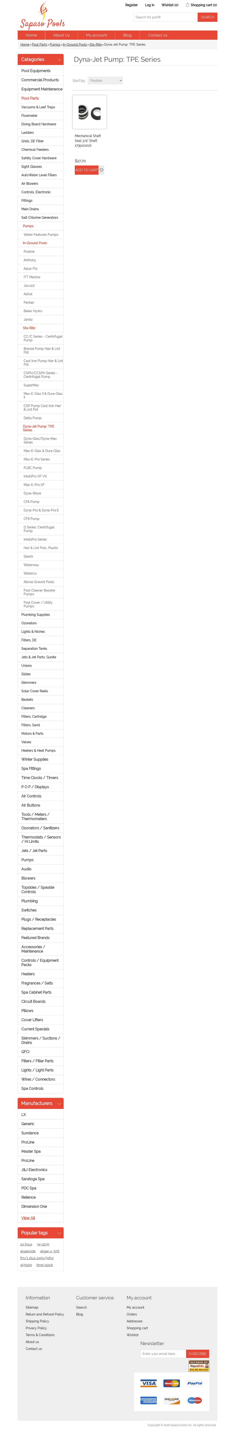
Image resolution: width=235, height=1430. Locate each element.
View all (28, 1218)
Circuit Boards (33, 1001)
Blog (127, 35)
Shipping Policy (37, 1321)
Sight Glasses (31, 166)
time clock (44, 1265)
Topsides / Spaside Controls (37, 889)
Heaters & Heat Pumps (38, 750)
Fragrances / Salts (37, 983)
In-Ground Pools (75, 44)
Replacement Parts (37, 928)
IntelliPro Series (35, 539)
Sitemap (32, 1307)
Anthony (30, 260)
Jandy (28, 319)
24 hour (26, 1244)
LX (23, 1115)
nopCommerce (44, 1425)
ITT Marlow (32, 277)
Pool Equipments (35, 71)
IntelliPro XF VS (35, 476)
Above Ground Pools (39, 582)
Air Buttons (30, 805)
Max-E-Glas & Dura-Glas (42, 451)
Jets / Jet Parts (34, 851)
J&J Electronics (34, 1170)
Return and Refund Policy (45, 1314)
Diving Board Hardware (38, 124)
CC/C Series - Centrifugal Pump (43, 338)
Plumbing (29, 901)
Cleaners (28, 708)
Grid (205, 80)
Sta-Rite (96, 44)
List (213, 80)
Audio (26, 869)
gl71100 (26, 1265)
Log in (149, 5)
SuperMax (31, 385)
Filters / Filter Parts (37, 1061)
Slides (26, 674)
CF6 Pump (31, 519)
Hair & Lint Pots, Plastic (41, 548)
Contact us (157, 35)
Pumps (55, 44)
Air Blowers (29, 183)
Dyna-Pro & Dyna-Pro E (41, 510)
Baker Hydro (33, 311)
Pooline (29, 251)
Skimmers (28, 682)
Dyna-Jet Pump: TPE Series (38, 428)
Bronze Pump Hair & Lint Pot (42, 350)
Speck (28, 556)
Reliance (28, 1197)
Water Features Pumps (41, 234)
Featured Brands (35, 938)
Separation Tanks (34, 649)
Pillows (27, 1011)
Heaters (28, 974)
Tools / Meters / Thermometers (35, 816)
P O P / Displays (35, 787)
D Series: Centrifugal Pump (39, 529)
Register (131, 5)
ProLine (27, 1142)
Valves (26, 742)
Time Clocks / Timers (39, 778)
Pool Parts (39, 44)
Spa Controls (32, 1088)
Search (81, 1307)
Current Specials (35, 1029)
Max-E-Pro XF (34, 485)
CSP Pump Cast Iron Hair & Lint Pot (42, 407)
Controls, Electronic (36, 192)
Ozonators (29, 623)
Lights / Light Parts (37, 1070)
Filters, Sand (30, 725)
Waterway (31, 565)
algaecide (28, 1251)
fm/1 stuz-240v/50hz (36, 1258)
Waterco (30, 573)
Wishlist (133, 1335)
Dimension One (34, 1206)
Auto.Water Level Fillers (39, 175)
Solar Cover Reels (34, 691)
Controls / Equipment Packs (40, 962)
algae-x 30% (49, 1251)
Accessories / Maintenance (33, 949)
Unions (26, 665)
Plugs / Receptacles (38, 919)
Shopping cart (137, 1328)
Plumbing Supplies (35, 615)
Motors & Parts (32, 733)
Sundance (30, 1133)
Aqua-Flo (30, 268)
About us (32, 1342)
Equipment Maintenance (41, 89)
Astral (28, 294)
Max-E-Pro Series (37, 459)
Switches (28, 910)
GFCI (25, 1052)
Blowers (28, 878)
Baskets (27, 699)
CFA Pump (31, 502)
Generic (27, 1124)
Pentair (29, 302)
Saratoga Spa (33, 1179)
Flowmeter (29, 116)
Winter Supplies (34, 759)
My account (96, 35)
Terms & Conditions (40, 1335)
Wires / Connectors (38, 1079)
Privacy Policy (36, 1328)
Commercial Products (40, 80)
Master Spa (31, 1151)
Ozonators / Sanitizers (40, 828)
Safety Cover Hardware (38, 158)
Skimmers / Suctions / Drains (40, 1040)
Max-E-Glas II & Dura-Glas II (43, 395)
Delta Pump (33, 418)
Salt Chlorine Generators (39, 217)
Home (31, 35)
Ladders (27, 133)
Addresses (135, 1321)
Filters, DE (28, 640)
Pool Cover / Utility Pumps (38, 604)
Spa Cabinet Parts (36, 992)
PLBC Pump (33, 468)
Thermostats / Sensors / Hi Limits (41, 839)
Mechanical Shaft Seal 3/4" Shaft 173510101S (88, 140)
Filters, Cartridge (33, 716)
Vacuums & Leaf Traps (38, 107)
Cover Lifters (32, 1020)
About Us (61, 35)
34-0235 (43, 1244)
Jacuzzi (29, 285)
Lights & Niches (33, 632)
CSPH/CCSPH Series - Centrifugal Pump (41, 375)
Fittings (26, 200)
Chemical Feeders (35, 149)
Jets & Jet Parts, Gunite (38, 657)
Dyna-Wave (32, 493)
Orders (132, 1314)
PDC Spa (28, 1188)
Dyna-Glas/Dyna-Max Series (40, 440)
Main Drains (30, 209)
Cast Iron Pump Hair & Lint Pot (43, 362)
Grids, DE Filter (32, 141)
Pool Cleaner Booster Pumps (39, 592)
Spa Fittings (31, 768)
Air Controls (31, 796)
